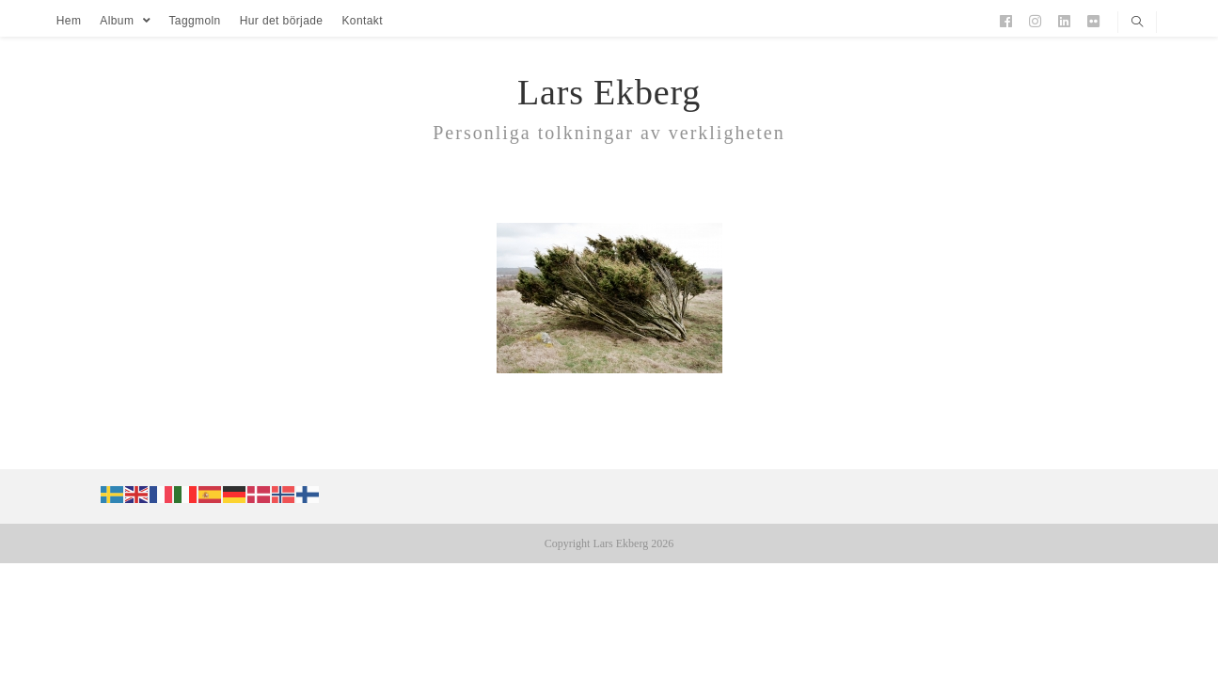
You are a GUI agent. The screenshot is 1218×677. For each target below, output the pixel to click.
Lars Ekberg (609, 92)
